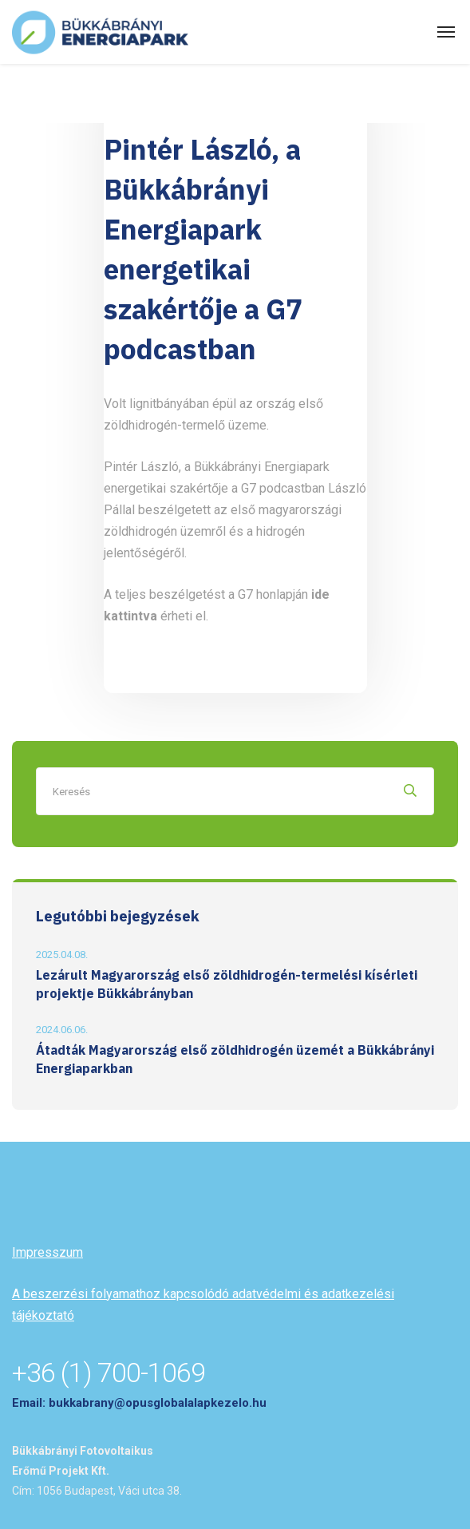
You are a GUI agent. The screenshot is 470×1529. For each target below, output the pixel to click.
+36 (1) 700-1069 (108, 1372)
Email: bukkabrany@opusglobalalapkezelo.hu (139, 1403)
